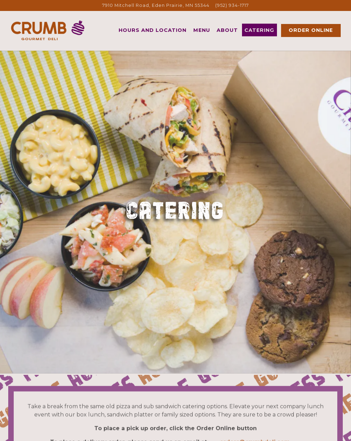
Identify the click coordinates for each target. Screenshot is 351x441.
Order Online (311, 30)
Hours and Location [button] (152, 30)
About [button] (227, 30)
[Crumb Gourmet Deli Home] (48, 30)
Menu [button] (201, 30)
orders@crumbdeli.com (255, 431)
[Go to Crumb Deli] (155, 5)
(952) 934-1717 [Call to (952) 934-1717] (232, 5)
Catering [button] (259, 30)
